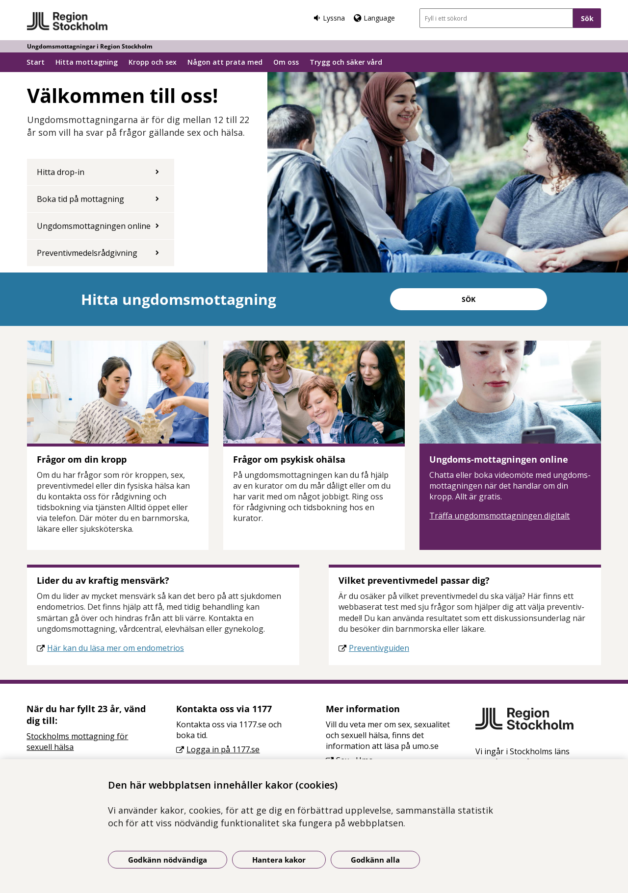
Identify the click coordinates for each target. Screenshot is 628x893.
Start (35, 62)
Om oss (286, 62)
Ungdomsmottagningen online (94, 226)
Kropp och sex (153, 62)
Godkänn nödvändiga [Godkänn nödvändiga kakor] (167, 860)
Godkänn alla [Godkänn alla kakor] (375, 860)
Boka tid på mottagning (80, 199)
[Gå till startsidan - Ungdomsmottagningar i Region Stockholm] (67, 21)
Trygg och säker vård (346, 62)
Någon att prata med (224, 62)
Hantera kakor (279, 860)
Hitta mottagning (86, 62)
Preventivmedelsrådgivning (87, 253)
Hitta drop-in (60, 172)
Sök (468, 299)
